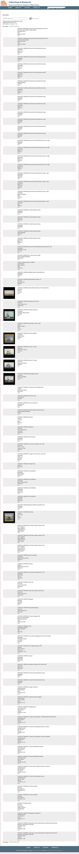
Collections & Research (20, 2)
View (19, 35)
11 (18, 26)
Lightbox (7, 24)
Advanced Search (59, 8)
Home (10, 7)
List (16, 24)
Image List (12, 24)
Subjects (36, 7)
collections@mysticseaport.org (54, 850)
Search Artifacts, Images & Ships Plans (24, 5)
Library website (37, 850)
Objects (18, 7)
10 (17, 26)
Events (27, 7)
